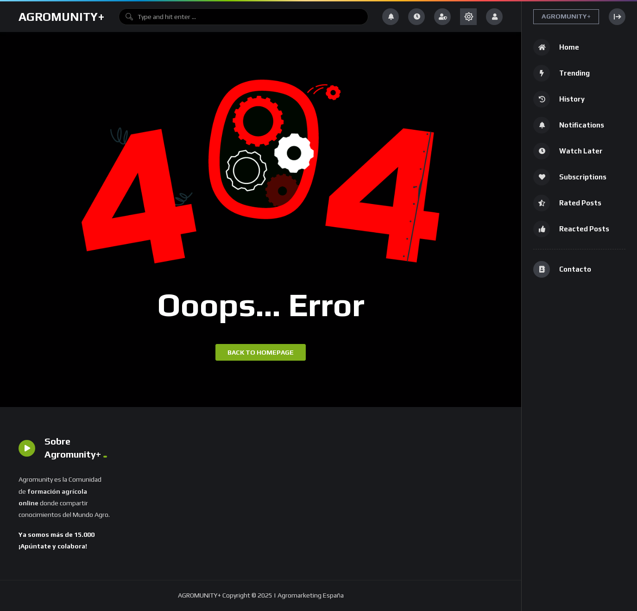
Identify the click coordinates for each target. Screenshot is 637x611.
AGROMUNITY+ (62, 17)
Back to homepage (260, 352)
